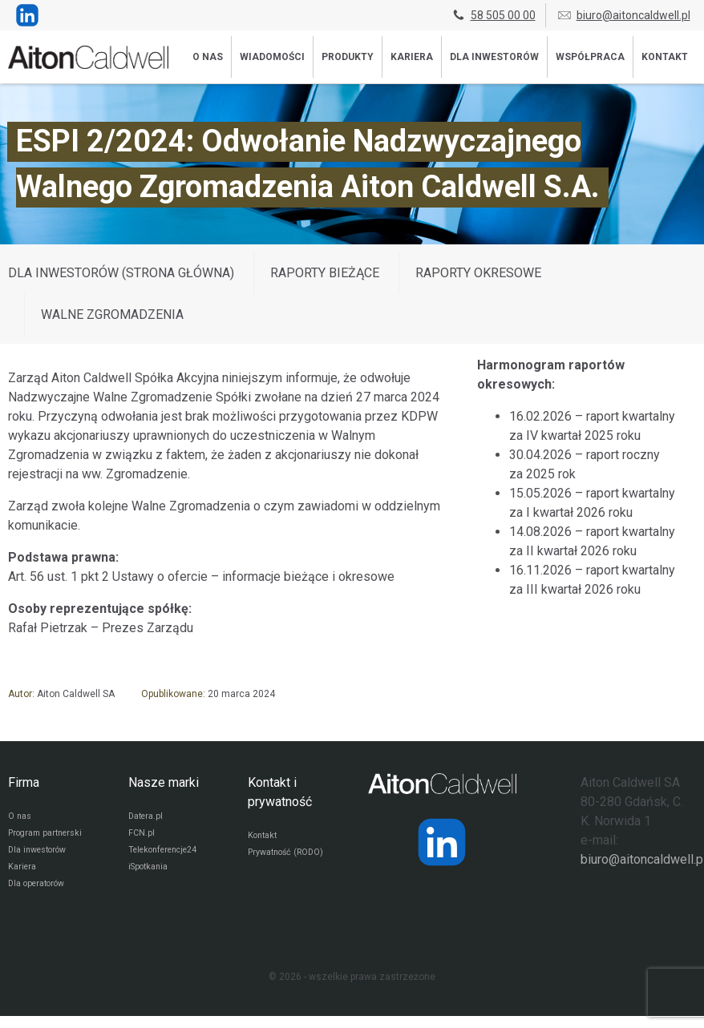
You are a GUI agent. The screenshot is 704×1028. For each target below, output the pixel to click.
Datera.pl (148, 818)
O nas (207, 56)
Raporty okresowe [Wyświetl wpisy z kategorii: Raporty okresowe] (478, 272)
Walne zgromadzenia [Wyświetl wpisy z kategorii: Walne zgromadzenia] (112, 314)
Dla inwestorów (494, 56)
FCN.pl (142, 837)
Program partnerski (50, 837)
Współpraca (590, 56)
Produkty (348, 56)
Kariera (411, 56)
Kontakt (664, 56)
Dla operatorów (41, 895)
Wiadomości (272, 56)
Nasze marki (163, 782)
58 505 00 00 (493, 15)
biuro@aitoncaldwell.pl (623, 15)
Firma (23, 782)
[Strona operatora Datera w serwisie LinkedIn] (442, 842)
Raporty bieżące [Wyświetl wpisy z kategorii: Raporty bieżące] (324, 272)
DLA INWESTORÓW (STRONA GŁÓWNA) (121, 272)
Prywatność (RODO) (291, 856)
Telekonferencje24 (169, 856)
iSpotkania (151, 875)
